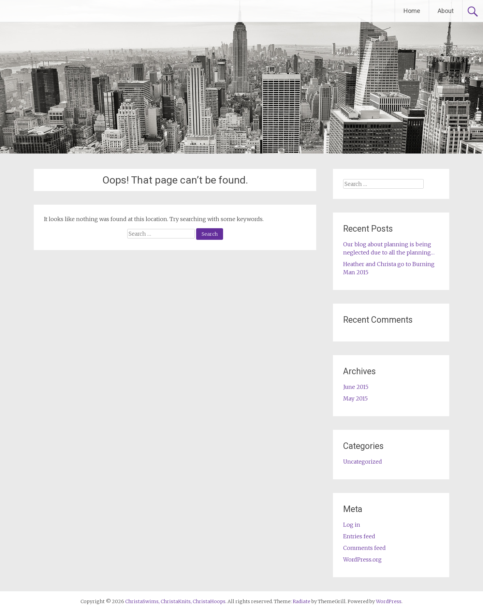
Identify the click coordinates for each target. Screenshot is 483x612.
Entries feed (359, 536)
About (446, 10)
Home (412, 10)
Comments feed (364, 547)
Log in (351, 524)
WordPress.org (362, 559)
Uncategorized (362, 461)
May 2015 (355, 398)
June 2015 (355, 386)
